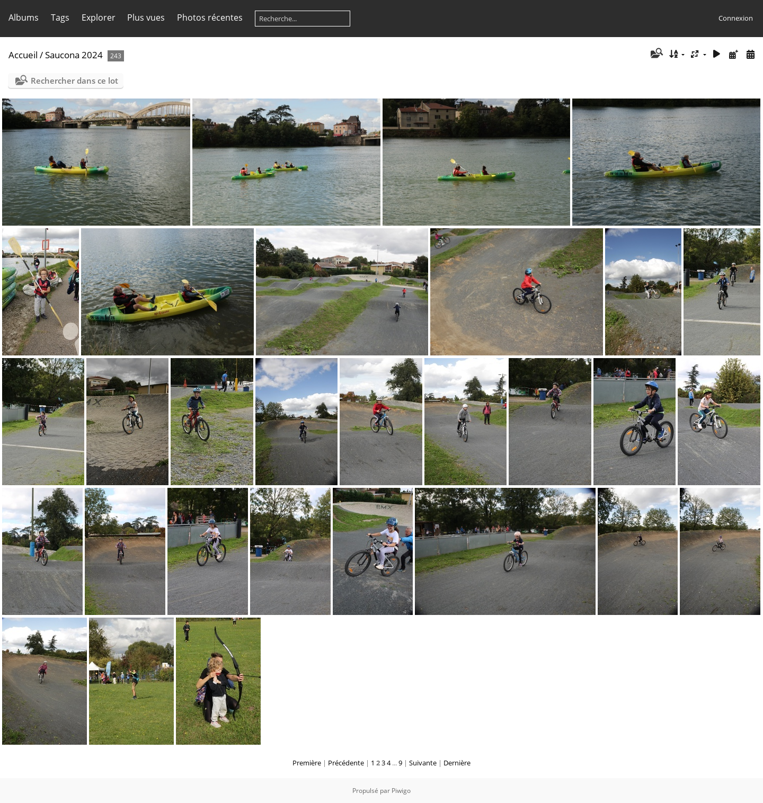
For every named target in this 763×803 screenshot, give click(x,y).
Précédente (346, 763)
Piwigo (401, 790)
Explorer (99, 17)
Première (306, 763)
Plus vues (146, 17)
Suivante (423, 763)
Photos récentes (210, 17)
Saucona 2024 (74, 55)
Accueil (23, 55)
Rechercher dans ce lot (74, 80)
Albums (23, 17)
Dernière (457, 763)
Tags (60, 17)
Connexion (735, 18)
